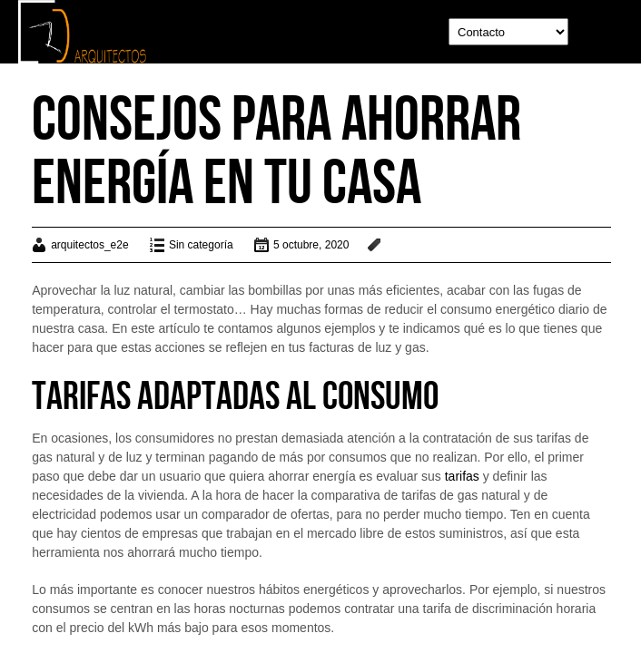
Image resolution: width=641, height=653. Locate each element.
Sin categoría (201, 245)
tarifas (462, 476)
